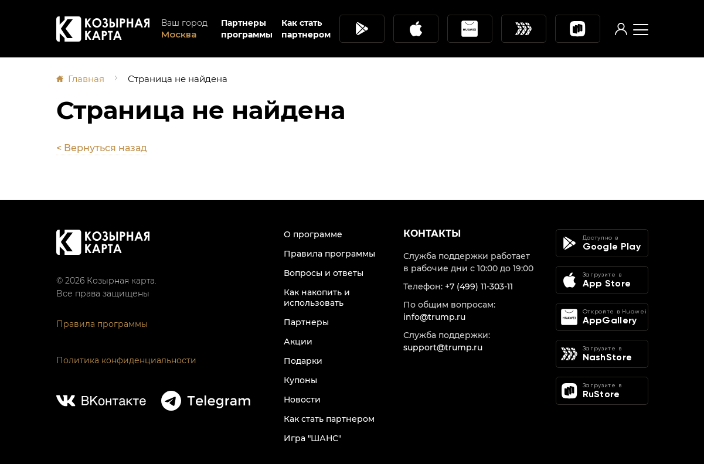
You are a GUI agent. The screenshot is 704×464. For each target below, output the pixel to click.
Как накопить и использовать (317, 297)
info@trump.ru (434, 317)
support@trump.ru (442, 347)
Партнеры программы (247, 29)
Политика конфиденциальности (126, 360)
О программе (313, 234)
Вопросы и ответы (323, 273)
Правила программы (102, 324)
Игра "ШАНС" (312, 438)
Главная (86, 78)
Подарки (303, 361)
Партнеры (306, 322)
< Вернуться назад (101, 147)
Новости (302, 399)
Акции (298, 341)
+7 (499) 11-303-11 (479, 286)
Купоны (300, 380)
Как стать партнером (306, 29)
